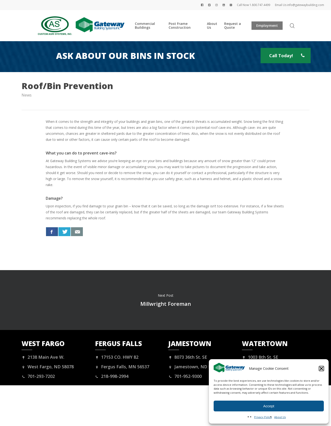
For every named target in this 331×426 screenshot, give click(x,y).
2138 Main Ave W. (43, 357)
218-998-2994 (111, 376)
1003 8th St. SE (260, 357)
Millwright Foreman (165, 300)
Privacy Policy (263, 417)
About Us (280, 417)
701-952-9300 (185, 376)
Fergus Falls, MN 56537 (122, 366)
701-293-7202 (38, 376)
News (27, 95)
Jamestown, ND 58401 (194, 366)
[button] (321, 368)
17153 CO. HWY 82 (116, 357)
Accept (268, 406)
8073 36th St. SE (187, 357)
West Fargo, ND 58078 (48, 366)
